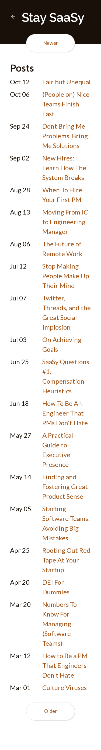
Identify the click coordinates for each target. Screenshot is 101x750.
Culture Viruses (64, 687)
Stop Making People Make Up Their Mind (65, 275)
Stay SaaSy (47, 17)
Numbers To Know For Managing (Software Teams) (59, 623)
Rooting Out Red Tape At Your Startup (66, 560)
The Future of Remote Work (62, 248)
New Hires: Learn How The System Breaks (64, 167)
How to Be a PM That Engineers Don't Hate (65, 665)
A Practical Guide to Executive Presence (57, 449)
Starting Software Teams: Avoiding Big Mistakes (66, 523)
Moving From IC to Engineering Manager (65, 221)
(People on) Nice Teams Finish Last (65, 104)
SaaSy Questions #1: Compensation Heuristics (65, 376)
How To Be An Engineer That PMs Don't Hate (65, 413)
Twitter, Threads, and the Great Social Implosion (66, 312)
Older (50, 711)
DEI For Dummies (55, 587)
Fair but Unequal (66, 82)
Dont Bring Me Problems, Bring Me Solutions (65, 135)
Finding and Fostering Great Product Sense (65, 486)
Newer (50, 43)
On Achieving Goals (61, 344)
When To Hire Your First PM (62, 194)
